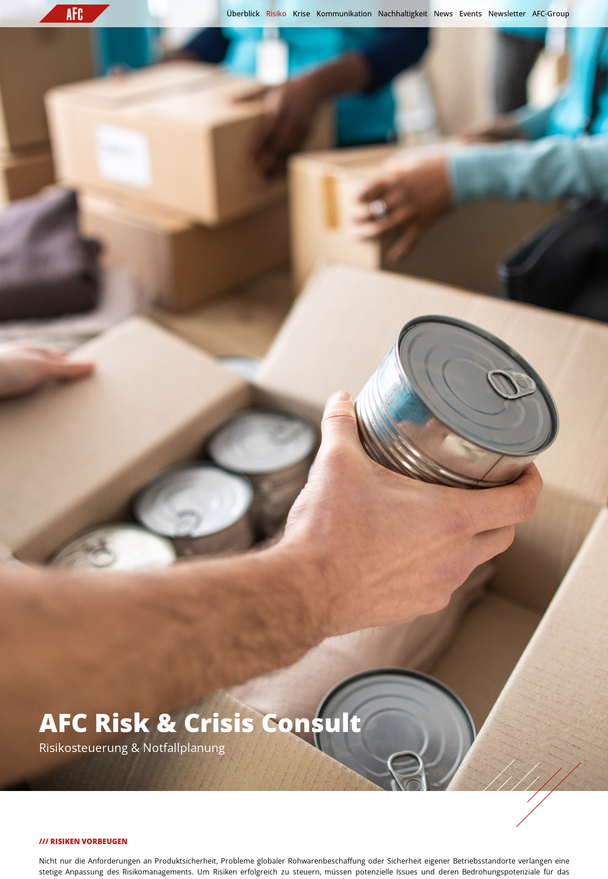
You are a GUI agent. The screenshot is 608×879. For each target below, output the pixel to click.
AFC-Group (550, 14)
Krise (301, 14)
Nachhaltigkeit (403, 14)
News (443, 14)
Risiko (276, 14)
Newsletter (507, 14)
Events (470, 14)
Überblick (243, 14)
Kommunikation (344, 14)
